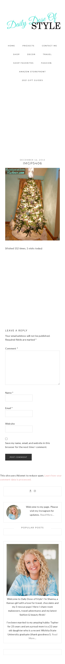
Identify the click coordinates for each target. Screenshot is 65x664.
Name (9, 392)
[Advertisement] (32, 118)
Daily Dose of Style (32, 20)
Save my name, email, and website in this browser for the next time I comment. (27, 445)
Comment (11, 348)
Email (9, 408)
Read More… (47, 514)
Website (10, 423)
